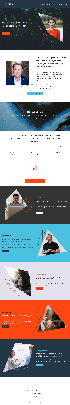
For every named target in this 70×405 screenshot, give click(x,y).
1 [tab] (34, 127)
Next (69, 115)
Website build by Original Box (29, 402)
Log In (65, 4)
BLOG (39, 399)
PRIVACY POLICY (33, 399)
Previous (0, 115)
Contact (61, 4)
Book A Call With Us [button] (35, 94)
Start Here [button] (6, 33)
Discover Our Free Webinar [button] (35, 181)
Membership (55, 4)
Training (49, 4)
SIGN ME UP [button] (39, 213)
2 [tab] (35, 127)
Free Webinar (43, 4)
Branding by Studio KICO (42, 402)
